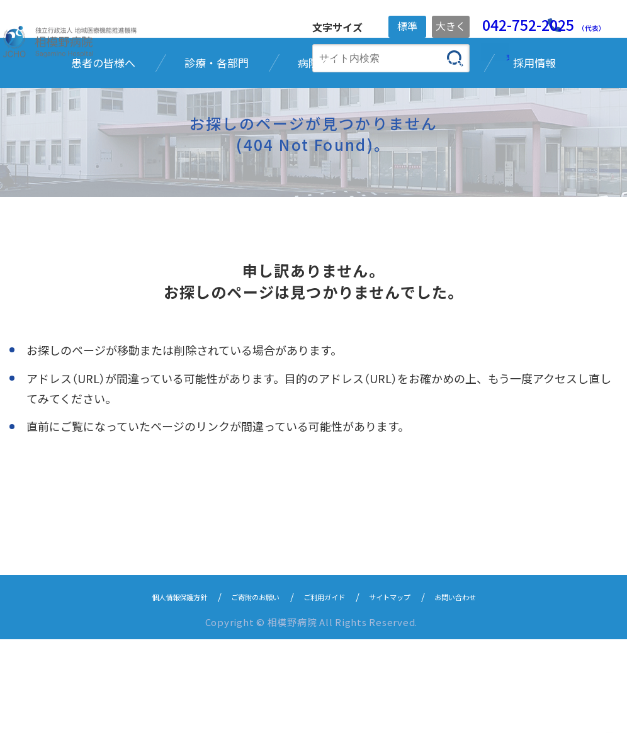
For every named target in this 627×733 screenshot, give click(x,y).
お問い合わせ (489, 690)
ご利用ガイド (328, 690)
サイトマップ (408, 690)
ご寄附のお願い (243, 690)
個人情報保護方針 (148, 690)
